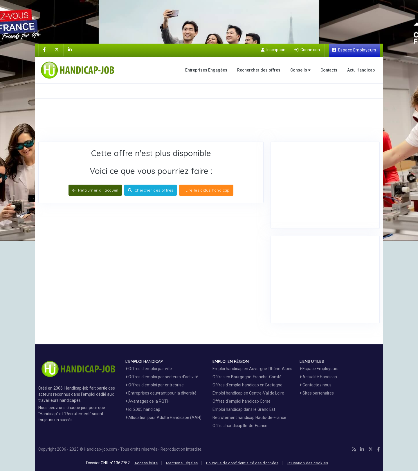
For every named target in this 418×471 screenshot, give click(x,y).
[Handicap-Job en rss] (354, 449)
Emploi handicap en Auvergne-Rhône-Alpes (252, 368)
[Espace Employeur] (354, 50)
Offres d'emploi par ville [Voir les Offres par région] (148, 368)
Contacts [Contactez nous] (328, 70)
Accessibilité (146, 463)
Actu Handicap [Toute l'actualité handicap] (361, 70)
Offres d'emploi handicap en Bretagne (247, 385)
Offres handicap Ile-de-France (239, 425)
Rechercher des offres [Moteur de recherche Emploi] (258, 70)
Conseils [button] (300, 70)
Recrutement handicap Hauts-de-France (249, 417)
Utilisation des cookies (307, 463)
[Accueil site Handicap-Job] (78, 70)
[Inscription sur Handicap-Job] (273, 49)
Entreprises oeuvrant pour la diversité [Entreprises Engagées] (161, 393)
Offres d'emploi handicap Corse (241, 401)
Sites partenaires (317, 393)
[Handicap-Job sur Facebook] (44, 49)
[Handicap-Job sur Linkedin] (70, 49)
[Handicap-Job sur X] (57, 49)
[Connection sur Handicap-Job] (307, 49)
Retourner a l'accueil (95, 190)
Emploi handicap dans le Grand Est (243, 409)
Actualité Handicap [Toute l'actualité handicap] (318, 376)
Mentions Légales (182, 463)
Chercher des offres (150, 190)
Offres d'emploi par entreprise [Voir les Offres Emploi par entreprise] (154, 385)
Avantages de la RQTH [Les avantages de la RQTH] (147, 401)
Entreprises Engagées (206, 70)
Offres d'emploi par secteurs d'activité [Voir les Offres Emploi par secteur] (161, 376)
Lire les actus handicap (206, 190)
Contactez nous (315, 385)
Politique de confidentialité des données (242, 463)
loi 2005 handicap (142, 409)
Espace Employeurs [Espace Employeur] (319, 368)
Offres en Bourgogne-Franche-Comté (247, 376)
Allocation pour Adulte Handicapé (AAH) (163, 417)
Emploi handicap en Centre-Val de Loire (248, 393)
